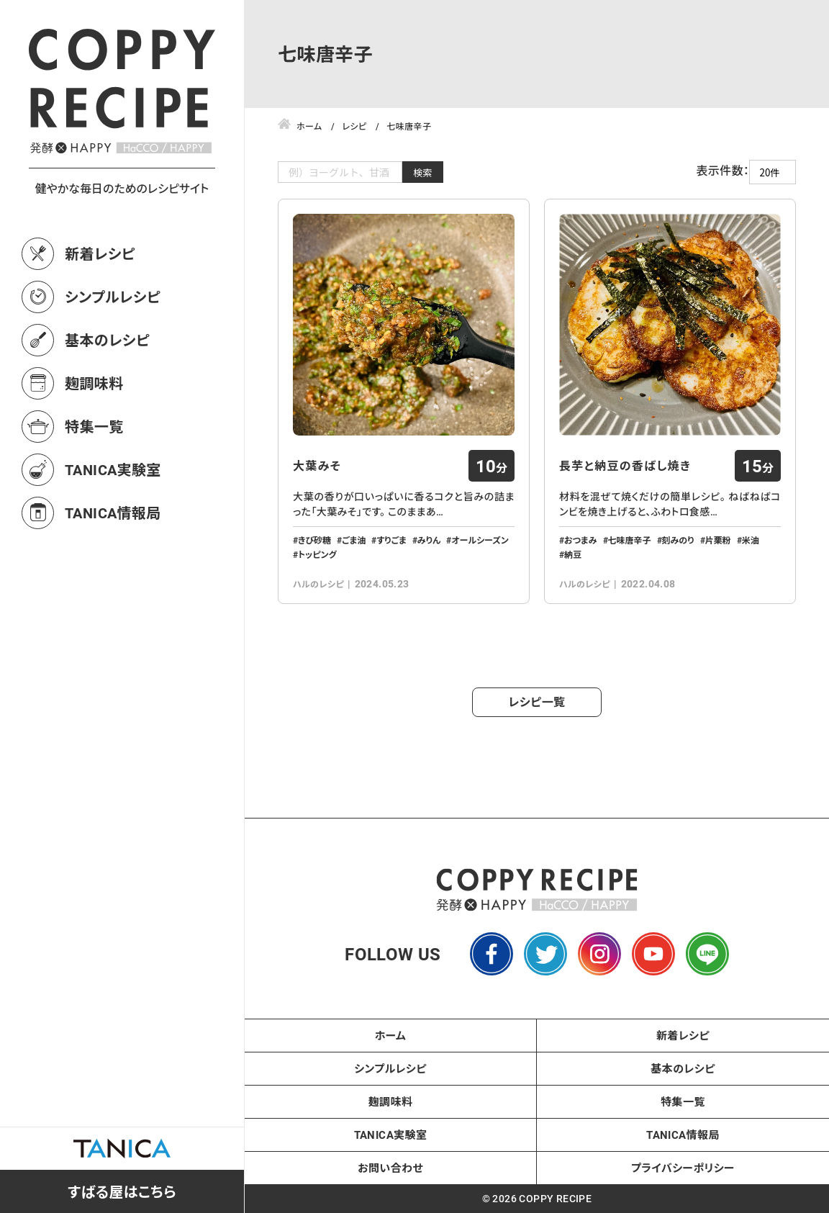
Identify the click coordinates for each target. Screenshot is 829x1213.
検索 (422, 172)
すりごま (391, 540)
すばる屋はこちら (122, 1191)
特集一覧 (94, 426)
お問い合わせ (390, 1167)
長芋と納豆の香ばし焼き (625, 466)
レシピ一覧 (537, 701)
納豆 (572, 554)
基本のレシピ (107, 339)
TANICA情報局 (113, 512)
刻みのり (678, 540)
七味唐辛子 (629, 540)
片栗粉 (718, 540)
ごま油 (354, 540)
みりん (429, 540)
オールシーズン (479, 540)
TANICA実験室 (113, 469)
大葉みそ (317, 466)
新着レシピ (100, 253)
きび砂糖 (314, 540)
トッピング (317, 554)
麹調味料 (94, 383)
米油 (750, 540)
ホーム (391, 1035)
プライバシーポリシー (683, 1167)
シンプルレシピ (112, 296)
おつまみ (580, 540)
